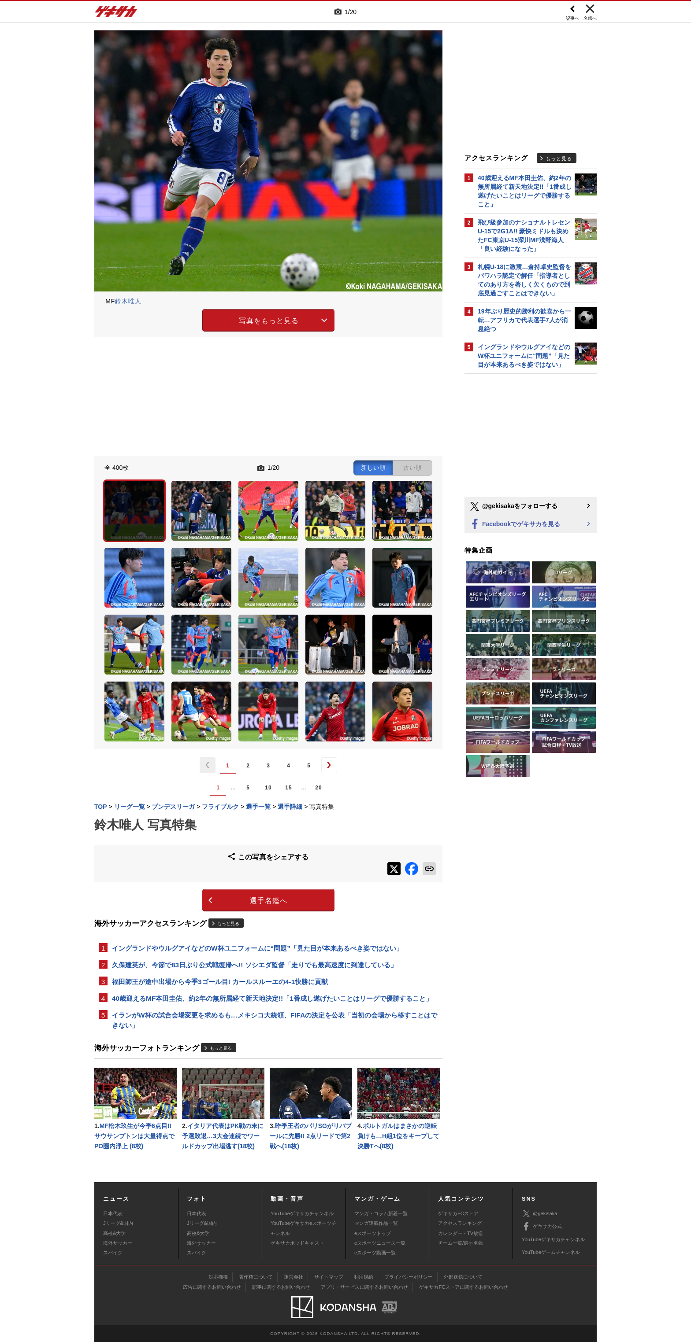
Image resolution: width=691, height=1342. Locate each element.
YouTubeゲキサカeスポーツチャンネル (303, 1227)
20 (318, 788)
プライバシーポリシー (408, 1276)
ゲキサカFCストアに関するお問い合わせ (463, 1287)
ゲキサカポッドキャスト (297, 1243)
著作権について (256, 1276)
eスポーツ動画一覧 (375, 1252)
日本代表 (113, 1213)
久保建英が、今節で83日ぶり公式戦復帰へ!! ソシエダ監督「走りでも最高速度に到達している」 (254, 965)
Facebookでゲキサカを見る (514, 524)
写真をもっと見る (269, 320)
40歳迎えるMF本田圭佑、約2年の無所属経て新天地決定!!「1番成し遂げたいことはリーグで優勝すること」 (272, 998)
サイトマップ (328, 1276)
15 (288, 788)
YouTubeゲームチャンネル (551, 1252)
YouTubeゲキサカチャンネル (302, 1213)
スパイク (113, 1252)
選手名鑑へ (268, 900)
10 (268, 788)
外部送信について (463, 1276)
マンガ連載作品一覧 (376, 1223)
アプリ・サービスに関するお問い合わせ (364, 1287)
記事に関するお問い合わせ (281, 1287)
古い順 (412, 467)
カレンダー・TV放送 (460, 1233)
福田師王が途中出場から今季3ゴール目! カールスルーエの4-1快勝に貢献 (220, 981)
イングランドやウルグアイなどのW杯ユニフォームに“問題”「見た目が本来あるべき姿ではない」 (257, 948)
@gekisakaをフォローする (513, 506)
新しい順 (373, 467)
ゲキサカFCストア (458, 1213)
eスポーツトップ (372, 1233)
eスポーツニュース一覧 (379, 1243)
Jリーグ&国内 (118, 1223)
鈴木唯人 (128, 301)
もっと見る (228, 923)
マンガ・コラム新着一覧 (381, 1213)
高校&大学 (114, 1233)
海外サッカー (117, 1243)
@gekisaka (539, 1213)
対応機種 (218, 1276)
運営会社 (293, 1276)
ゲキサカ (116, 14)
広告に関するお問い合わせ (212, 1287)
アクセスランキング (460, 1223)
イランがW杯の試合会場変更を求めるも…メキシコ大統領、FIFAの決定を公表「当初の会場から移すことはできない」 (274, 1020)
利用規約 (363, 1276)
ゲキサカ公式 (542, 1226)
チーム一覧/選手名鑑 (460, 1243)
